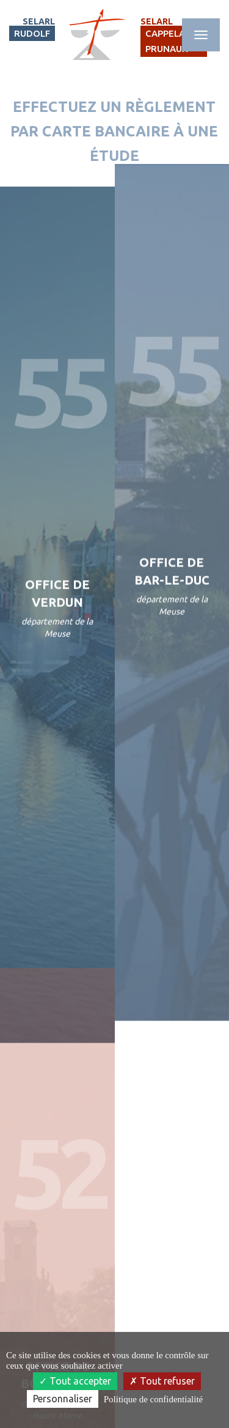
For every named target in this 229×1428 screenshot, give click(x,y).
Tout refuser (162, 1380)
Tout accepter (75, 1380)
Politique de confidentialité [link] (153, 1399)
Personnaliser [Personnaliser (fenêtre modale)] (62, 1398)
